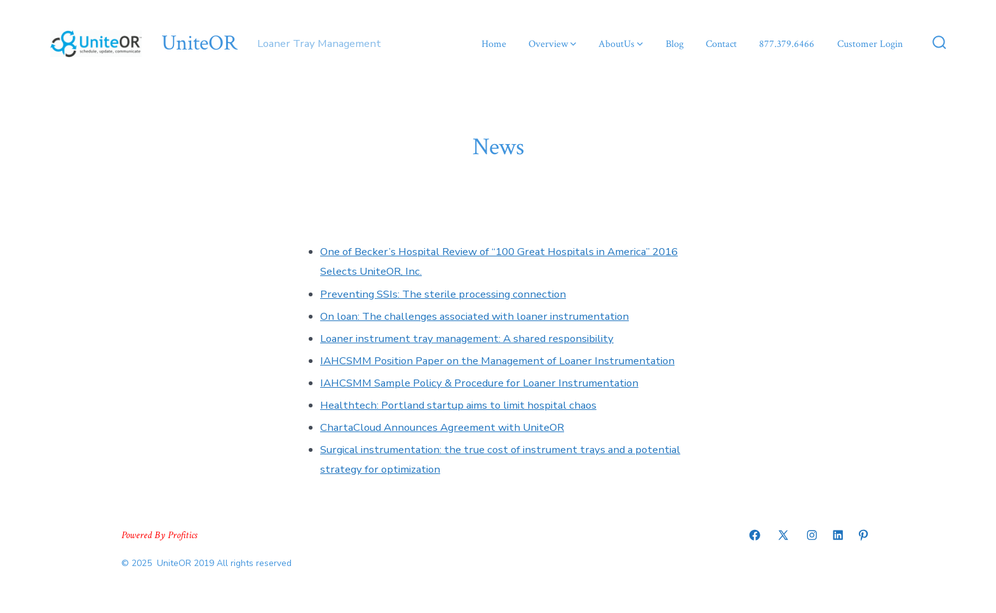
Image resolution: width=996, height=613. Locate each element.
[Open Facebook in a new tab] (754, 535)
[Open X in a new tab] (783, 535)
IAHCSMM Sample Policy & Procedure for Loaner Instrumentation (479, 383)
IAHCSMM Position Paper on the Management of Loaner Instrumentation (497, 360)
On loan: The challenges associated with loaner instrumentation (474, 316)
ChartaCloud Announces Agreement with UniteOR (442, 427)
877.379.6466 (786, 44)
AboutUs (620, 44)
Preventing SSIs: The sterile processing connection (443, 294)
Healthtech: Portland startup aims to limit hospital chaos (458, 405)
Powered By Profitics (159, 535)
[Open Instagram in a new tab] (811, 535)
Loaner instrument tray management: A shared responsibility (467, 338)
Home (493, 44)
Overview (552, 44)
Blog (674, 44)
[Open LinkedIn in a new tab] (837, 535)
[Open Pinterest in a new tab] (863, 535)
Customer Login (870, 44)
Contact (721, 44)
